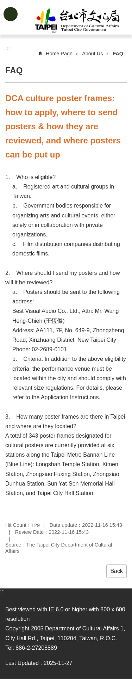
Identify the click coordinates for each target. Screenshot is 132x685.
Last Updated (22, 663)
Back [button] (116, 571)
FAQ (118, 53)
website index (11, 14)
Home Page (59, 53)
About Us (92, 53)
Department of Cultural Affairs (77, 20)
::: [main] (7, 48)
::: (2, 591)
